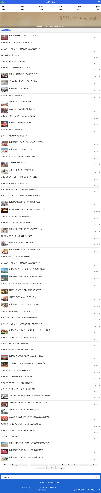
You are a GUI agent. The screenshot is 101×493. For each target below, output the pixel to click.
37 (51, 468)
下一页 (60, 468)
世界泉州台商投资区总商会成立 (11, 95)
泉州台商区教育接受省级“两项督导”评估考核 (23, 74)
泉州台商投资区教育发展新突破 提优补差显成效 (17, 216)
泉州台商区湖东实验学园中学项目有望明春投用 (24, 202)
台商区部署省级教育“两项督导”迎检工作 (14, 136)
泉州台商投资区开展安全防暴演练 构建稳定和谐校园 (18, 337)
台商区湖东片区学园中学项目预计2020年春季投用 (25, 276)
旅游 (98, 9)
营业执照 (53, 487)
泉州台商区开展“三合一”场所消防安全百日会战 (16, 43)
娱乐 (41, 7)
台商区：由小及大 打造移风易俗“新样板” (22, 109)
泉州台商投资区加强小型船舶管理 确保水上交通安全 (18, 430)
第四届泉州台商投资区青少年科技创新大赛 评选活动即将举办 (21, 424)
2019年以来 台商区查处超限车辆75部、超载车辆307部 (27, 363)
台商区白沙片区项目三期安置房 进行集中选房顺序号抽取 (20, 317)
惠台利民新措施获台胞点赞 (10, 55)
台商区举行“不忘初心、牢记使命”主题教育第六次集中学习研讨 (21, 49)
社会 (98, 7)
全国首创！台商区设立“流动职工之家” (21, 242)
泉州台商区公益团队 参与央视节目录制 (21, 122)
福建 (22, 9)
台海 (41, 9)
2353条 (6, 465)
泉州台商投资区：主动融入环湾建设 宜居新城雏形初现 (27, 269)
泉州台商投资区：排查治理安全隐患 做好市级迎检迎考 (19, 116)
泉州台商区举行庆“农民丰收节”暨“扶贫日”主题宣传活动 (19, 177)
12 (93, 465)
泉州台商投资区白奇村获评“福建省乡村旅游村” (16, 222)
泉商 (60, 9)
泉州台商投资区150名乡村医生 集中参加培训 (16, 370)
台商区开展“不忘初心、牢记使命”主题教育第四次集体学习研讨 (21, 196)
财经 (79, 7)
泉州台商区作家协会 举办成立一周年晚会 (14, 343)
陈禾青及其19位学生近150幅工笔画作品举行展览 (51, 26)
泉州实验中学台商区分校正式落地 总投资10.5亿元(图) (26, 356)
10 (74, 465)
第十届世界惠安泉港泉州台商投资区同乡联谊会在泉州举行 (28, 209)
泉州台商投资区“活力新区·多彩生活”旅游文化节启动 (26, 142)
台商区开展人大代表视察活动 (10, 436)
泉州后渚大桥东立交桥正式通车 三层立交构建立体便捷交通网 (29, 443)
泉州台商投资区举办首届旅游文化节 (20, 149)
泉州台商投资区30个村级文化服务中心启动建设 (16, 376)
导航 (58, 482)
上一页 (14, 465)
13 (40, 468)
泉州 (22, 7)
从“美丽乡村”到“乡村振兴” (17, 162)
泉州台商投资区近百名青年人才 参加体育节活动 (24, 35)
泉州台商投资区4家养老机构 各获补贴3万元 (15, 67)
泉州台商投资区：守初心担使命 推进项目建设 (16, 257)
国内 (60, 7)
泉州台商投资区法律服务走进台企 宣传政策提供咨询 (26, 450)
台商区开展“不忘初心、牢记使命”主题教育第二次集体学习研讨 (21, 324)
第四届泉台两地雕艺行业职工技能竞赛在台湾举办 (25, 290)
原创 (3, 7)
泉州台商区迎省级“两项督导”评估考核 (13, 61)
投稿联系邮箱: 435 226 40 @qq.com (87, 490)
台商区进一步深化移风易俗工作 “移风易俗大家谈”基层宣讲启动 (29, 417)
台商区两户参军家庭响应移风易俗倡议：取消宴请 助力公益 (28, 402)
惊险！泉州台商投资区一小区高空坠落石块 (23, 81)
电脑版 (50, 482)
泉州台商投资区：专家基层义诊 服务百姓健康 (24, 304)
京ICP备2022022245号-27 (40, 487)
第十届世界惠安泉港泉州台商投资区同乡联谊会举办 (18, 236)
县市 (3, 9)
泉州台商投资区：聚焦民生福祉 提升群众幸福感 (24, 249)
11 (83, 465)
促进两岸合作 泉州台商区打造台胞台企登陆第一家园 (18, 189)
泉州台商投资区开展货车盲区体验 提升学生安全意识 (26, 457)
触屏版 (42, 482)
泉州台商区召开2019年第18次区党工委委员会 (16, 311)
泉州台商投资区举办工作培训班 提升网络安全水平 (17, 383)
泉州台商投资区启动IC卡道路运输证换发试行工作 (17, 350)
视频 (79, 9)
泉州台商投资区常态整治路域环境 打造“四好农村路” (18, 156)
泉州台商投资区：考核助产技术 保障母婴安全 (24, 410)
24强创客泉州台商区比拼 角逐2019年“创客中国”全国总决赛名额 (30, 395)
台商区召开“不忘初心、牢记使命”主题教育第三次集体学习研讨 (21, 263)
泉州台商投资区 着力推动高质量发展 (21, 102)
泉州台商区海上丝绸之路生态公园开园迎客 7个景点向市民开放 (29, 330)
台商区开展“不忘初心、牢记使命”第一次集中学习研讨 (18, 389)
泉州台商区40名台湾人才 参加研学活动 (14, 183)
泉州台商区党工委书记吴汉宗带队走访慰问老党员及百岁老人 (21, 283)
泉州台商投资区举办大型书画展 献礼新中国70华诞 (25, 229)
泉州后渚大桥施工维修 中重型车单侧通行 (22, 170)
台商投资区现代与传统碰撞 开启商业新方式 (23, 297)
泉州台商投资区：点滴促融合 (18, 88)
